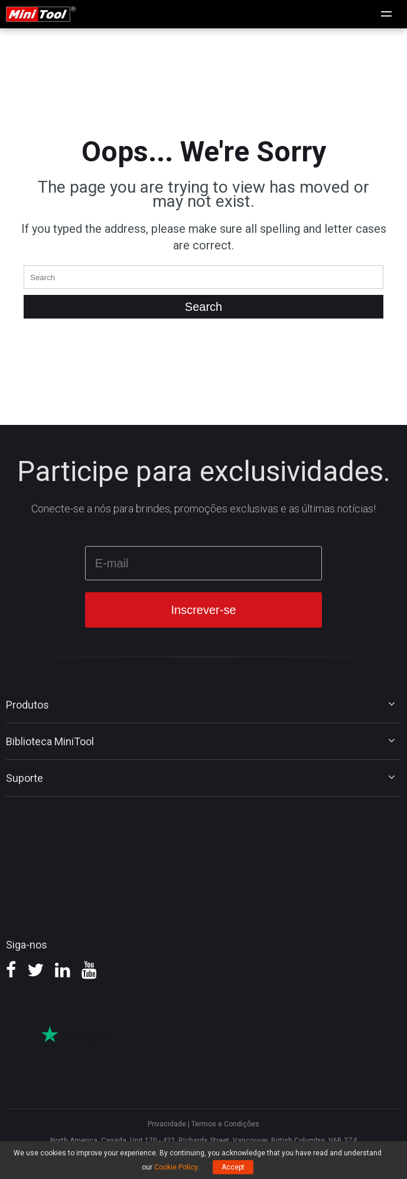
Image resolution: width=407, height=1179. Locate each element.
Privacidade (167, 1124)
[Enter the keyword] (203, 277)
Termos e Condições (225, 1124)
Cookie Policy (175, 1167)
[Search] (203, 307)
